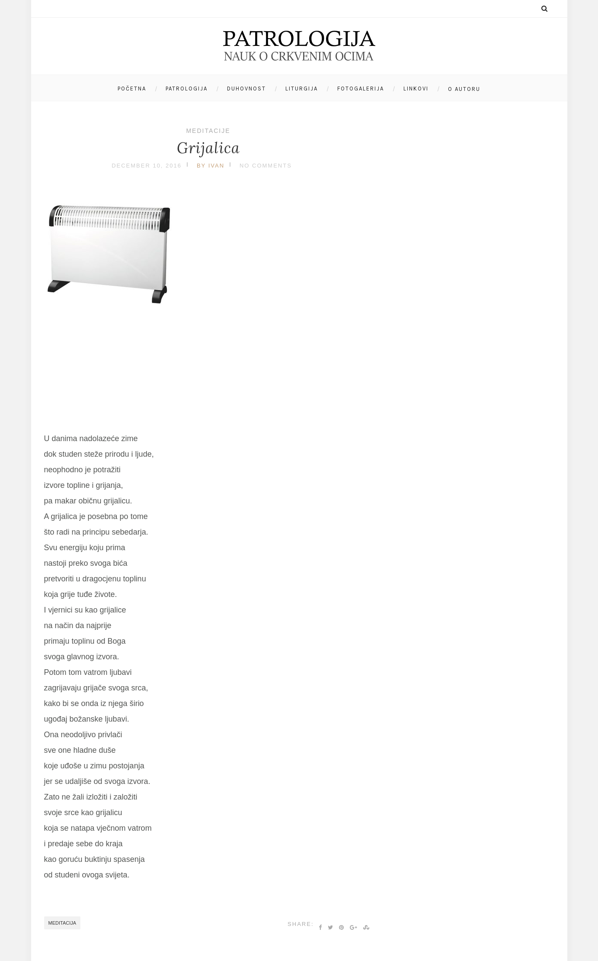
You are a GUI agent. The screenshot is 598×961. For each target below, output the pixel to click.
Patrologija (187, 88)
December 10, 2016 (147, 165)
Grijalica (208, 148)
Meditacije (208, 130)
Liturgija (301, 88)
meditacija (62, 923)
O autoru (464, 89)
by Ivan (210, 165)
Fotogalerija (360, 88)
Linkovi (416, 88)
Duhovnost (246, 88)
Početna (132, 88)
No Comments (266, 165)
